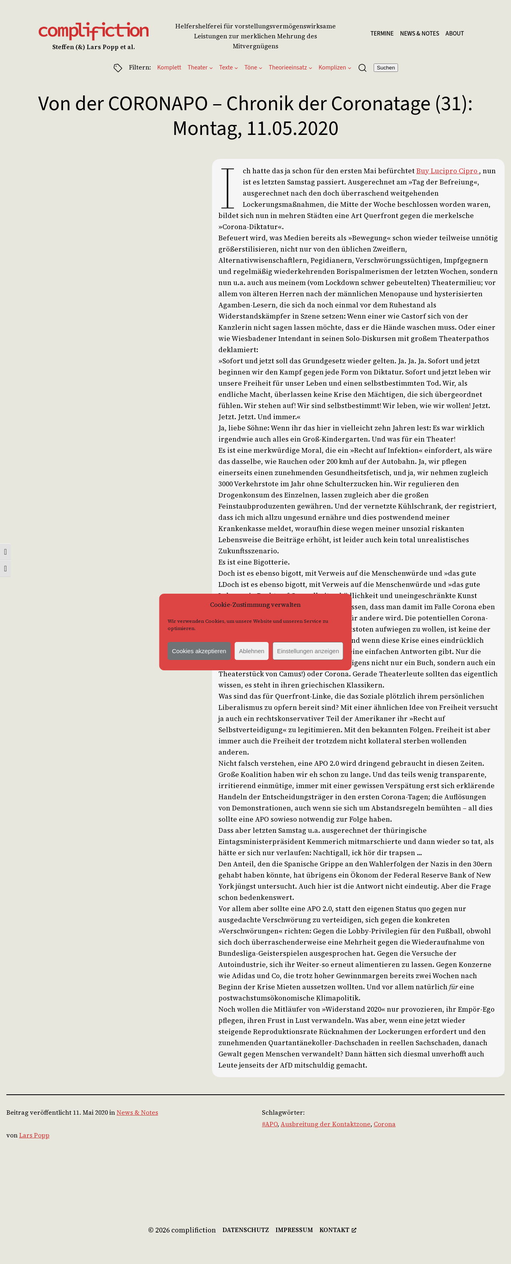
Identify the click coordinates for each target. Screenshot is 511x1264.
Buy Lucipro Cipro (447, 171)
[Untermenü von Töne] (260, 67)
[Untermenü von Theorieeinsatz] (310, 67)
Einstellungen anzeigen (308, 651)
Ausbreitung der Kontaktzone (325, 1124)
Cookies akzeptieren (199, 651)
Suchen (386, 68)
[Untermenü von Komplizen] (349, 67)
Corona (385, 1124)
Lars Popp (34, 1135)
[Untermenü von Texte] (236, 67)
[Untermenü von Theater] (211, 67)
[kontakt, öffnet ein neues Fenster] (338, 1230)
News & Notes (137, 1112)
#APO (269, 1124)
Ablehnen (251, 651)
